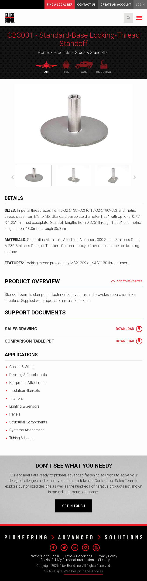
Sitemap (104, 560)
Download (125, 329)
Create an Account (115, 4)
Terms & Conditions (77, 556)
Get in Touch (73, 506)
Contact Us (86, 4)
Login (140, 4)
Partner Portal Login (44, 556)
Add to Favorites (126, 281)
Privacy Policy (106, 556)
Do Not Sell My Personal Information (67, 560)
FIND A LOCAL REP (59, 4)
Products (62, 52)
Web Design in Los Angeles (83, 571)
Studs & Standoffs (91, 52)
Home (43, 52)
